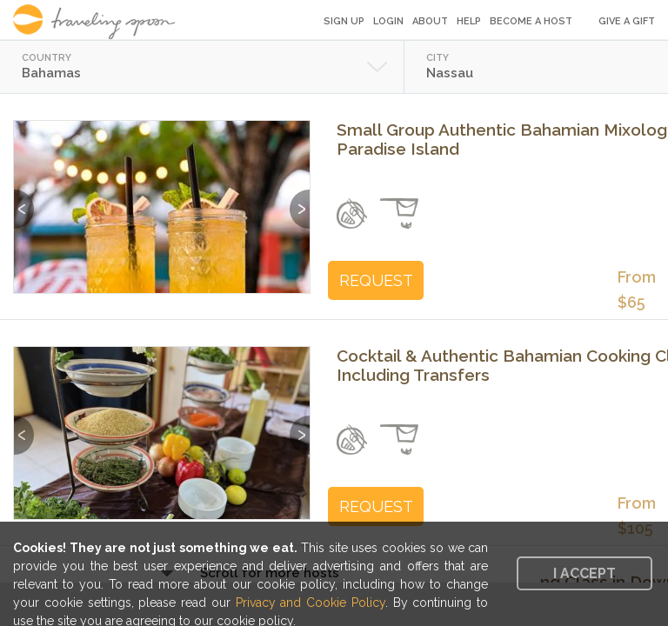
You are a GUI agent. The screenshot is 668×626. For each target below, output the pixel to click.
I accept (584, 573)
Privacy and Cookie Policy (310, 602)
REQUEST (376, 280)
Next (300, 200)
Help (469, 21)
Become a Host (531, 21)
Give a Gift (626, 21)
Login (388, 21)
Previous (24, 200)
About (430, 21)
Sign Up (344, 21)
